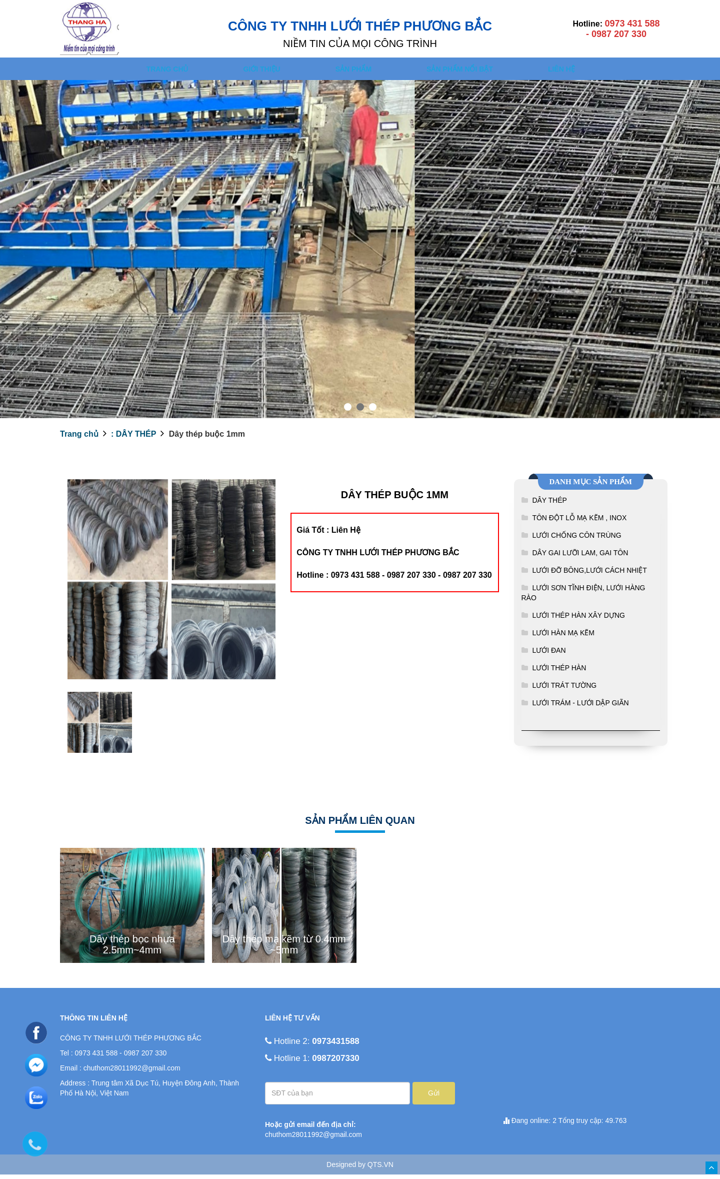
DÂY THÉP (549, 505)
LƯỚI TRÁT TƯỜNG (564, 690)
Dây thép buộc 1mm (205, 438)
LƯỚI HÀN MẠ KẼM (563, 637)
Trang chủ (165, 71)
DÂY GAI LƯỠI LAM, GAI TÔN (580, 557)
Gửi (434, 1097)
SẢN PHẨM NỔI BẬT (468, 71)
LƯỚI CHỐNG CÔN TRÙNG (576, 540)
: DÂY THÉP (132, 438)
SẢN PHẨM (358, 71)
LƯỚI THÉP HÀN (559, 672)
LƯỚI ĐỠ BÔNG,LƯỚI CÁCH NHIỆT (589, 575)
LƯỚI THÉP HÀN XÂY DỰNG (578, 620)
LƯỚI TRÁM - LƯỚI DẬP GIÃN (580, 707)
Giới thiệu (263, 71)
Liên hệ (573, 71)
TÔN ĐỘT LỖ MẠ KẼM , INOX (579, 522)
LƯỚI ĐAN (549, 655)
